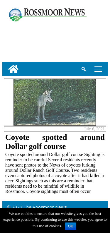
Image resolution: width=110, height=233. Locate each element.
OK (70, 226)
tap (98, 68)
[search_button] (83, 69)
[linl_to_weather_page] (21, 41)
